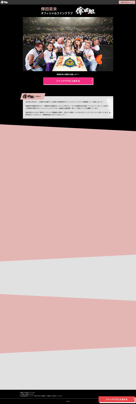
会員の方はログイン (126, 2)
